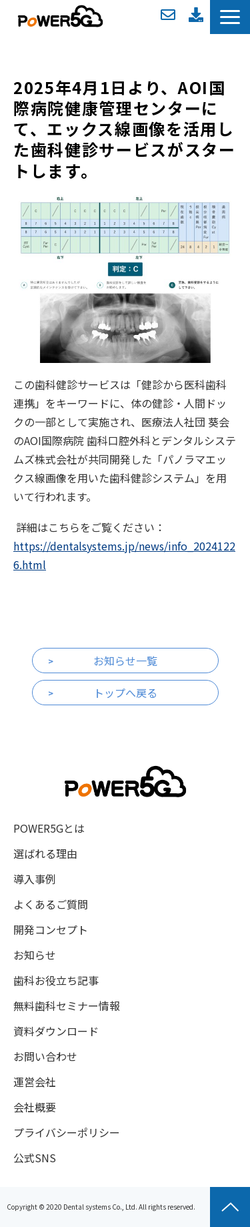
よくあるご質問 (50, 904)
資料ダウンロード (196, 14)
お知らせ (34, 955)
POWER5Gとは (49, 828)
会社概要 (34, 1107)
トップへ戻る (125, 693)
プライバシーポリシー (66, 1132)
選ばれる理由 (45, 853)
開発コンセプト (50, 929)
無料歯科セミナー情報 (66, 1005)
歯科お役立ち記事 (56, 980)
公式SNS (34, 1158)
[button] (230, 17)
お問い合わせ (168, 14)
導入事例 (34, 879)
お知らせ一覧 (125, 661)
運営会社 (34, 1082)
